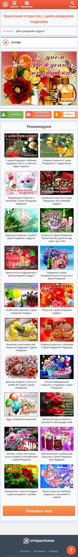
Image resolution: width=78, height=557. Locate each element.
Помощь (53, 551)
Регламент (40, 551)
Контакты (25, 551)
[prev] (4, 78)
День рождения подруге (30, 31)
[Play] (6, 43)
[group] (39, 42)
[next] (73, 78)
